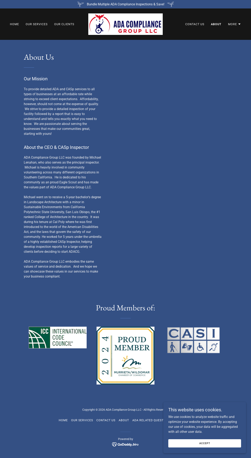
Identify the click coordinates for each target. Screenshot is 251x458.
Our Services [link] (37, 24)
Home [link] (14, 24)
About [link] (216, 24)
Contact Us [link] (194, 24)
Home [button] (63, 420)
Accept (204, 443)
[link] (125, 24)
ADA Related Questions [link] (151, 420)
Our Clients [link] (64, 24)
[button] (234, 24)
